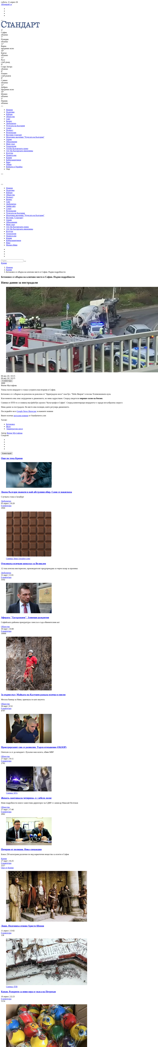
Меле (8, 426)
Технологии (11, 146)
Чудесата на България (15, 126)
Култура (9, 153)
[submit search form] (25, 261)
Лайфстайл (11, 206)
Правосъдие (11, 155)
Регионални (11, 132)
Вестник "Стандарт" (15, 218)
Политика (10, 112)
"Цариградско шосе (14, 429)
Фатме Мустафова (15, 433)
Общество (10, 117)
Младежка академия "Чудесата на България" (25, 137)
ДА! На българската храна (17, 227)
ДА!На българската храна (17, 148)
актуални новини (21, 416)
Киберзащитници (13, 160)
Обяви (9, 164)
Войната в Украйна (14, 167)
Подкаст (9, 130)
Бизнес (9, 121)
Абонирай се (6, 4)
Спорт (8, 128)
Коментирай (7, 453)
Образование (11, 142)
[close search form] (2, 184)
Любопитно (11, 123)
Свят (8, 119)
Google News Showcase (26, 411)
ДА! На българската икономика (19, 151)
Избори (9, 114)
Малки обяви (11, 245)
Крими (9, 158)
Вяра (8, 162)
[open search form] (2, 106)
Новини (9, 110)
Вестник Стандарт (14, 135)
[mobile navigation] (2, 20)
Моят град (10, 144)
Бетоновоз (10, 424)
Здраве (9, 139)
